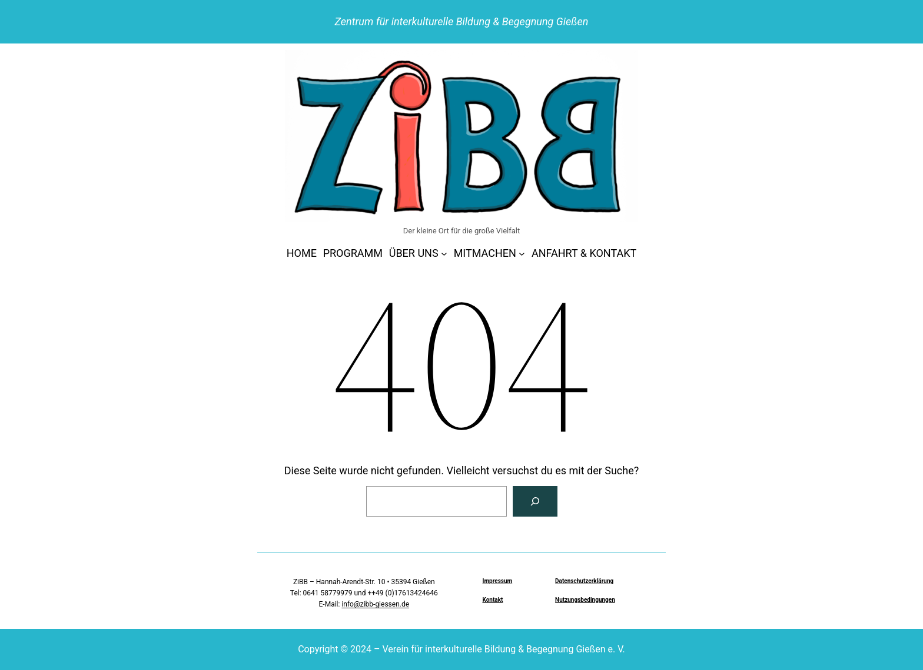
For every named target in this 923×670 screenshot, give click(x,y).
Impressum (497, 581)
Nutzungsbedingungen (585, 600)
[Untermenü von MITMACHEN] (522, 253)
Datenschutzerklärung (584, 581)
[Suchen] (535, 501)
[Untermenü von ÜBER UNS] (444, 253)
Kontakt (492, 600)
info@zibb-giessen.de (375, 604)
